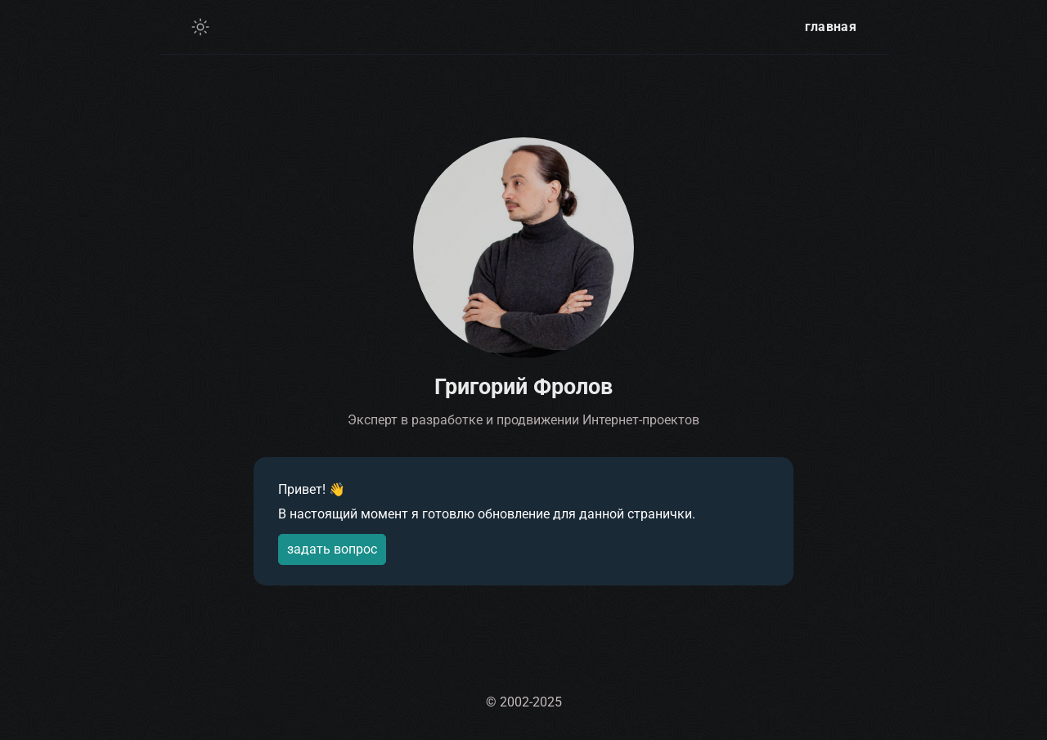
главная (830, 26)
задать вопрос (332, 549)
